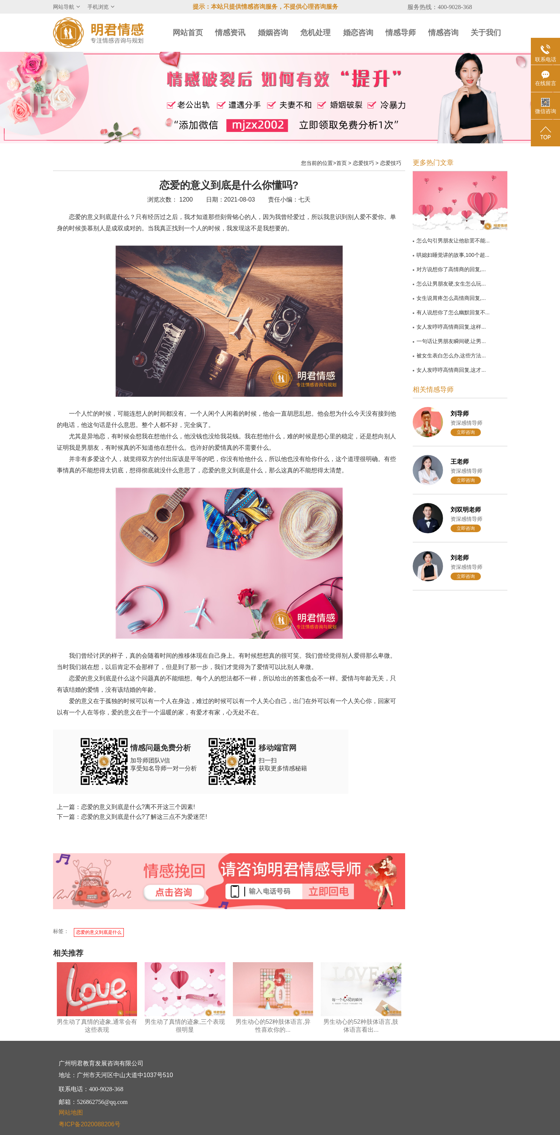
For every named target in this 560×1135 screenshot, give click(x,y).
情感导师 (400, 32)
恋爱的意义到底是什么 (99, 932)
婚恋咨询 (358, 32)
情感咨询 (443, 32)
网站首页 (188, 32)
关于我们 (486, 32)
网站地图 (71, 1112)
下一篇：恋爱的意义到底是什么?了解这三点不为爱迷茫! (132, 817)
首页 (341, 163)
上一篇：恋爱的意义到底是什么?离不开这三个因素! (126, 807)
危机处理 (315, 32)
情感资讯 (230, 32)
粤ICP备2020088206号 (90, 1124)
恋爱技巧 (363, 163)
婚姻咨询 (273, 32)
